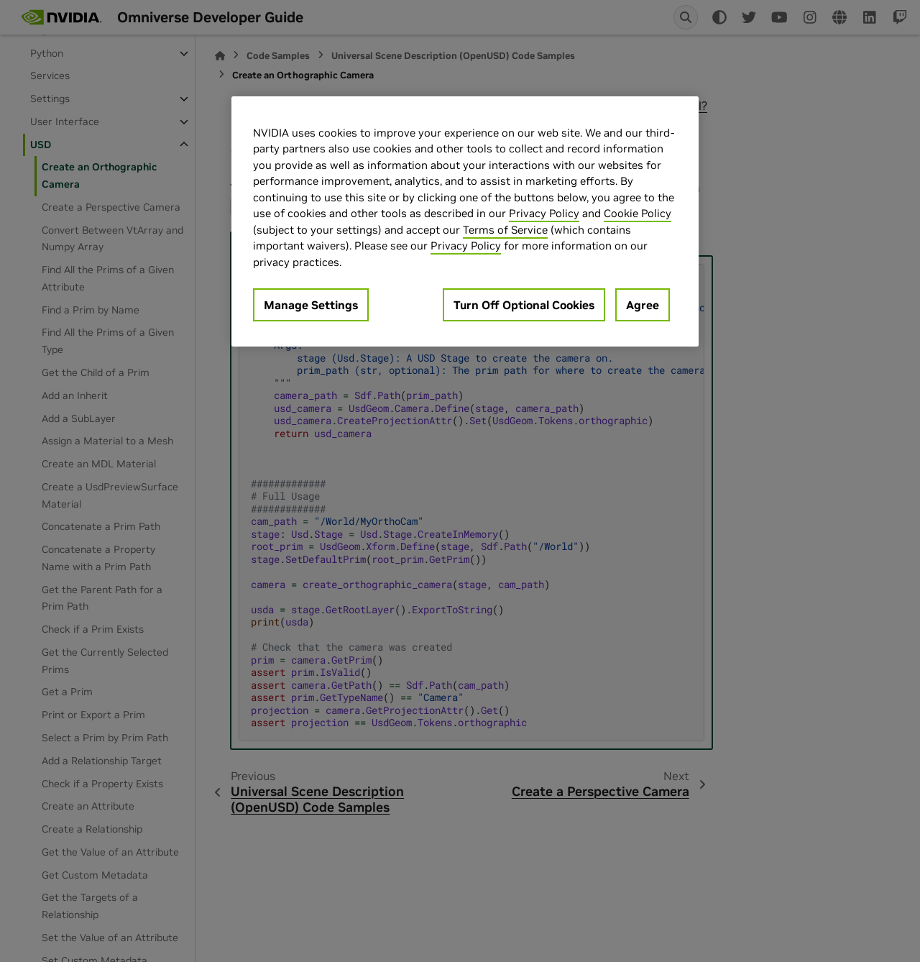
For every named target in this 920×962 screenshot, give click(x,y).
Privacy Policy (544, 213)
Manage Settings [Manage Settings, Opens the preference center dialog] (311, 305)
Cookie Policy (637, 213)
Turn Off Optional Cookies (524, 305)
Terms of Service (505, 230)
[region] (465, 221)
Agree (642, 305)
